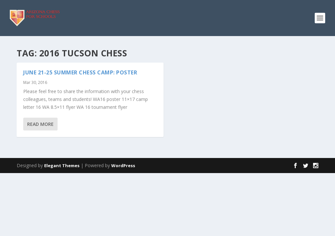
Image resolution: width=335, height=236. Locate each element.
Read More (40, 124)
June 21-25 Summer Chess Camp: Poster (80, 72)
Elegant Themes (61, 165)
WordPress (123, 165)
